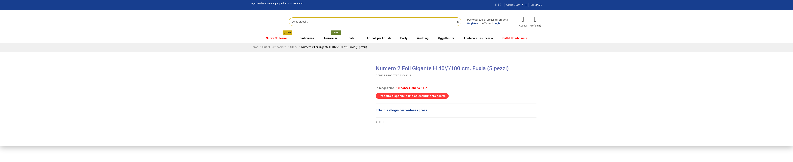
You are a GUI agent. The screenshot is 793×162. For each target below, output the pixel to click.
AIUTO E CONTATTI (516, 5)
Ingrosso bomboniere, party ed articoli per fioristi (277, 3)
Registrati (473, 23)
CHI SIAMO (536, 5)
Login (497, 23)
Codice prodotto (387, 75)
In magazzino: (385, 88)
